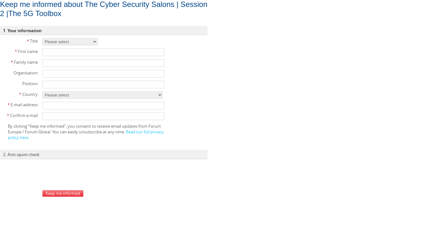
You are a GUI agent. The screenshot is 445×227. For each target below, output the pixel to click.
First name (26, 51)
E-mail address (23, 105)
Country (28, 94)
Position (30, 83)
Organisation (26, 73)
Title (32, 41)
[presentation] (90, 174)
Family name (24, 62)
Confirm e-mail (22, 115)
